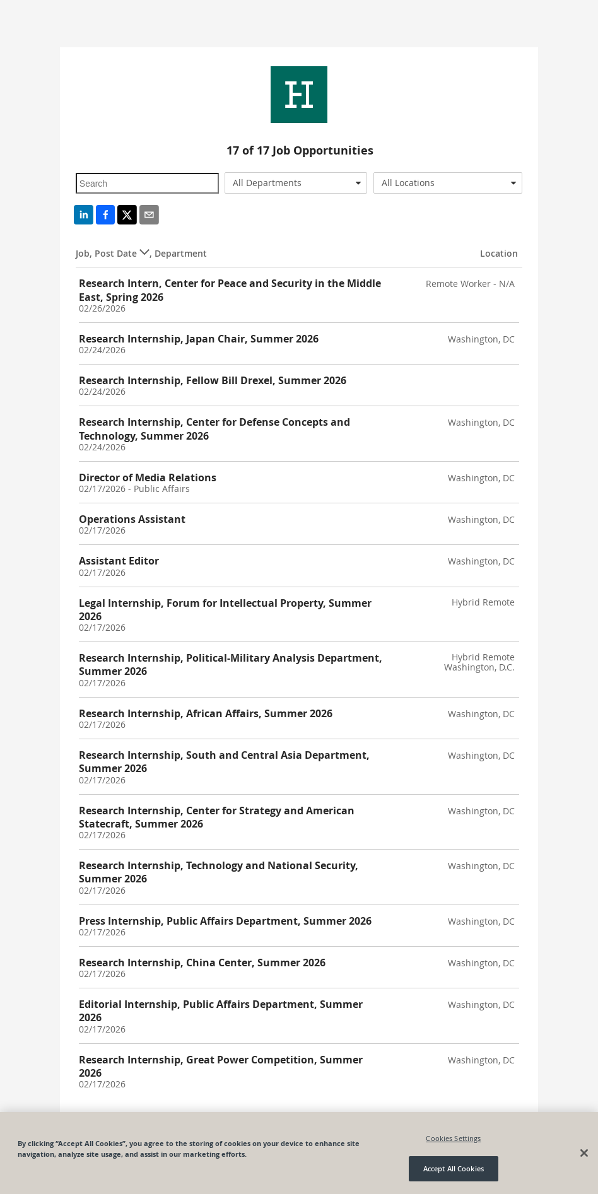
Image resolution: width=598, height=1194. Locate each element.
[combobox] (296, 183)
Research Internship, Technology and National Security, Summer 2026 (218, 872)
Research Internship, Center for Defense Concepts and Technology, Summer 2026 (214, 428)
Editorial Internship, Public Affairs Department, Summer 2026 (221, 1010)
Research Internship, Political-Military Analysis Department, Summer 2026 (230, 664)
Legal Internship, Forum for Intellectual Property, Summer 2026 (225, 609)
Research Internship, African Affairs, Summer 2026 (205, 713)
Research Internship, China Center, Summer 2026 (202, 962)
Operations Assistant (132, 519)
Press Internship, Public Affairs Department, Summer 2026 (225, 921)
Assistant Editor (119, 561)
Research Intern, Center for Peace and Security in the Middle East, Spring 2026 (230, 289)
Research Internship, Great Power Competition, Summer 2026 (221, 1066)
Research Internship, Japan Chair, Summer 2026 (199, 339)
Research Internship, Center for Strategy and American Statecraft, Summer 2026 (217, 817)
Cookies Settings (453, 1138)
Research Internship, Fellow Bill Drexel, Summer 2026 (212, 380)
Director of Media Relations (147, 477)
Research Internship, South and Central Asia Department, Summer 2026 (224, 761)
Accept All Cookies (453, 1168)
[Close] (584, 1153)
